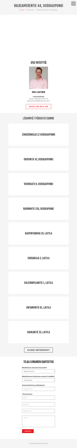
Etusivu (22, 10)
